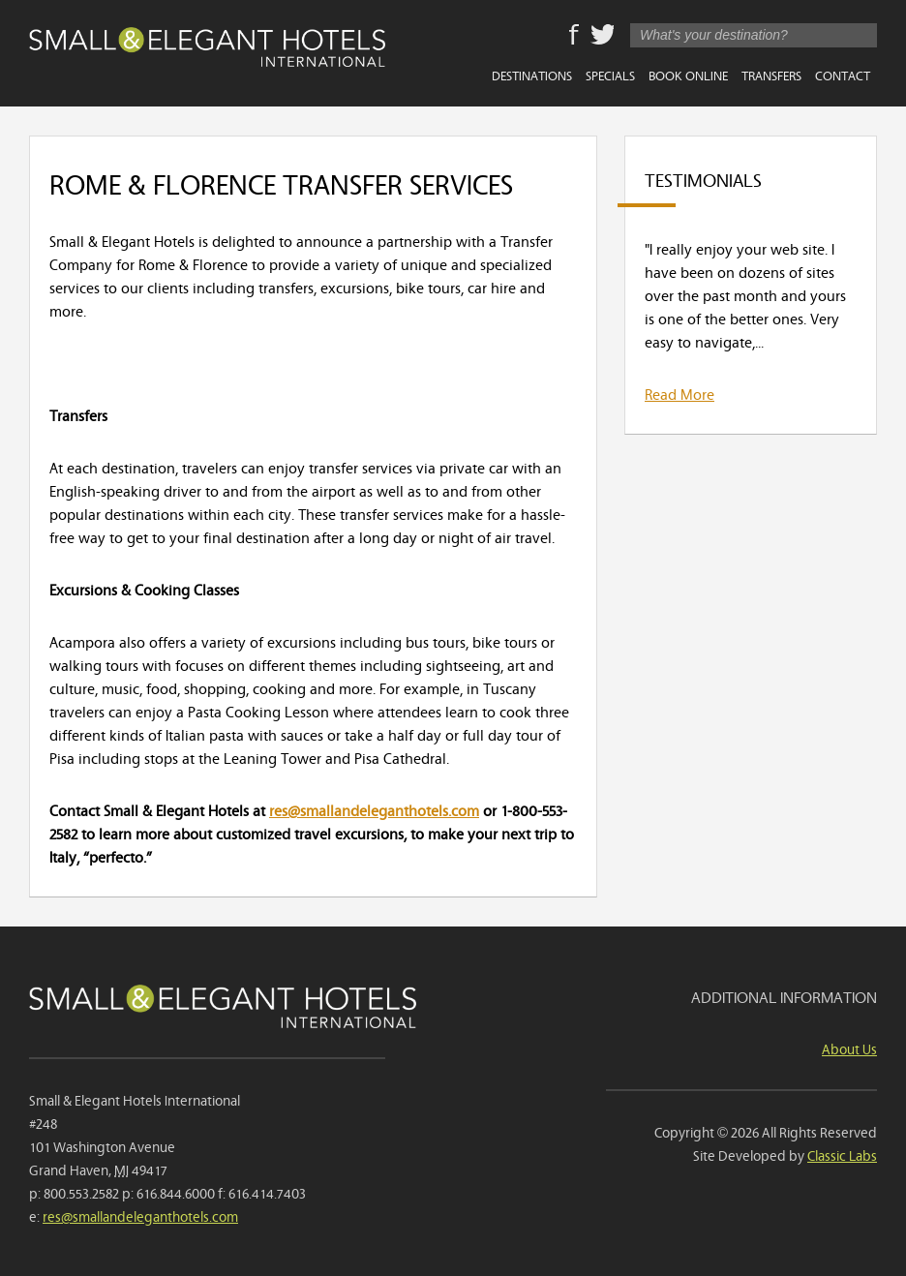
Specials (610, 74)
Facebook (574, 35)
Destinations (532, 74)
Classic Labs (842, 1154)
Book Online (688, 74)
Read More (679, 393)
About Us (849, 1048)
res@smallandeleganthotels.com (374, 809)
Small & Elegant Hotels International (207, 51)
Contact (842, 74)
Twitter (602, 35)
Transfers (771, 74)
